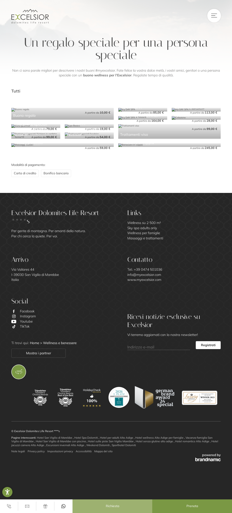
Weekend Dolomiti (98, 445)
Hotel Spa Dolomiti (86, 437)
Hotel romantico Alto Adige (192, 441)
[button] (7, 492)
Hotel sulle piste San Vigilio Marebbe (111, 441)
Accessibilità (84, 451)
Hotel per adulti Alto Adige (117, 437)
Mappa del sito (103, 451)
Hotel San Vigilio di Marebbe (55, 437)
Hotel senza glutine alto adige (155, 441)
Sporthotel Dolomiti (124, 445)
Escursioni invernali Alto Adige (65, 445)
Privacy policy (36, 451)
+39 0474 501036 (148, 269)
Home (35, 343)
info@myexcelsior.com (144, 274)
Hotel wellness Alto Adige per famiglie (159, 437)
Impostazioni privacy (60, 451)
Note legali (18, 451)
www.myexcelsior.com (144, 279)
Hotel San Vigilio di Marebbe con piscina (61, 441)
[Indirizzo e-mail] (158, 345)
